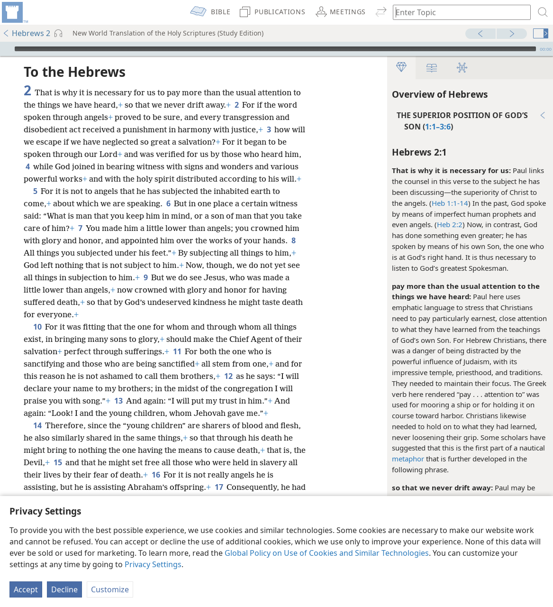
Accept (26, 589)
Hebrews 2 (26, 33)
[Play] (6, 49)
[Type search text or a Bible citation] (457, 12)
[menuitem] (14, 12)
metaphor (408, 458)
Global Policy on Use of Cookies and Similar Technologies (327, 553)
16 (156, 474)
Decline (64, 589)
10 (37, 327)
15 (57, 462)
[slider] (275, 48)
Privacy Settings (153, 564)
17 (219, 487)
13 (118, 400)
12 (228, 376)
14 (37, 425)
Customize (110, 589)
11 (177, 351)
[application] (276, 49)
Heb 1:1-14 (450, 203)
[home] (14, 12)
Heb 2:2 (449, 224)
